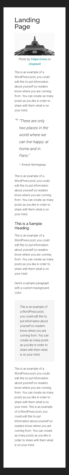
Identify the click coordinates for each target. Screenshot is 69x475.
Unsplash (35, 64)
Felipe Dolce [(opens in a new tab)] (39, 59)
